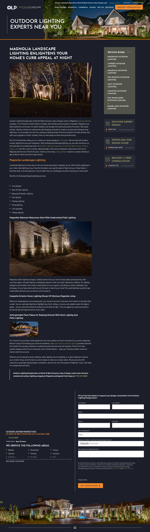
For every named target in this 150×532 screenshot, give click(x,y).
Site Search (126, 2)
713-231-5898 (13, 437)
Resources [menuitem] (110, 7)
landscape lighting (84, 121)
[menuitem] (117, 58)
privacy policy (116, 468)
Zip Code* (115, 421)
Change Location (114, 3)
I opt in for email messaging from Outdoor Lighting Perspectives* (101, 461)
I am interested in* (84, 430)
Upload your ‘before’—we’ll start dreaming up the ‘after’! (95, 440)
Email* (80, 412)
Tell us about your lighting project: (88, 449)
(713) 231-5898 (138, 2)
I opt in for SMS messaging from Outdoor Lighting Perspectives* (101, 476)
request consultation (128, 7)
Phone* (80, 421)
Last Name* (116, 403)
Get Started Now (90, 486)
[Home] (23, 8)
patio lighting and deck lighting (65, 343)
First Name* (82, 403)
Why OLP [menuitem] (100, 7)
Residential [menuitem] (72, 7)
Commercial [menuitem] (83, 7)
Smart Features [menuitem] (60, 7)
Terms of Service (128, 468)
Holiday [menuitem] (92, 7)
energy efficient (61, 152)
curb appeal (63, 140)
